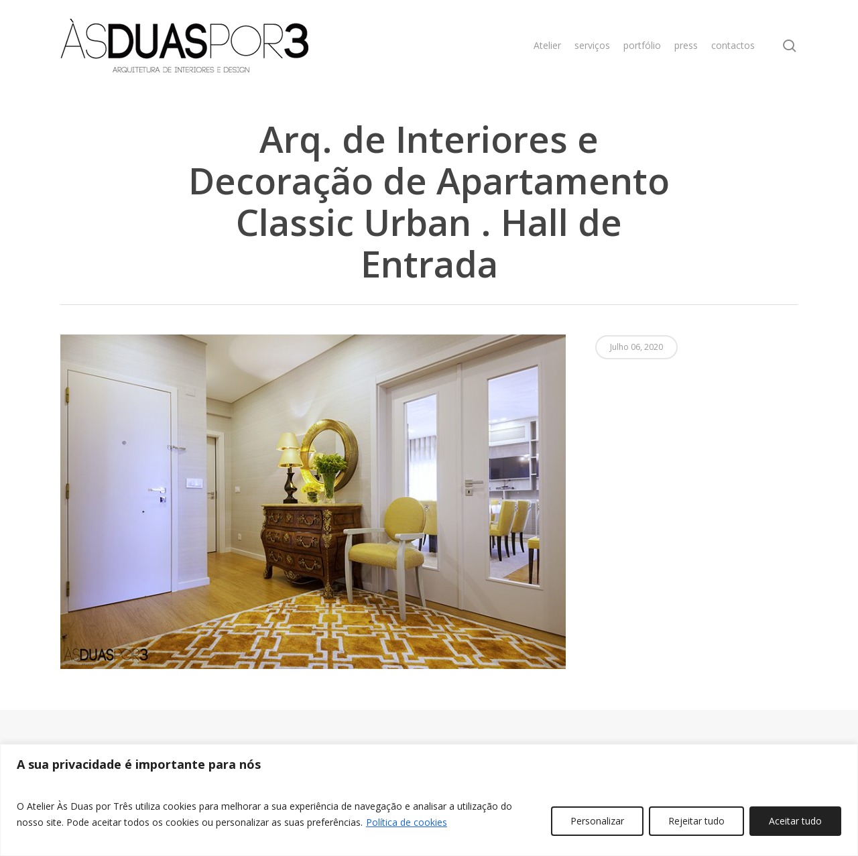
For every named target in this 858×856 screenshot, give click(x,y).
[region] (429, 800)
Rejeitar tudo (696, 820)
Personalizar (597, 820)
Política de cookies (406, 822)
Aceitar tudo (795, 820)
